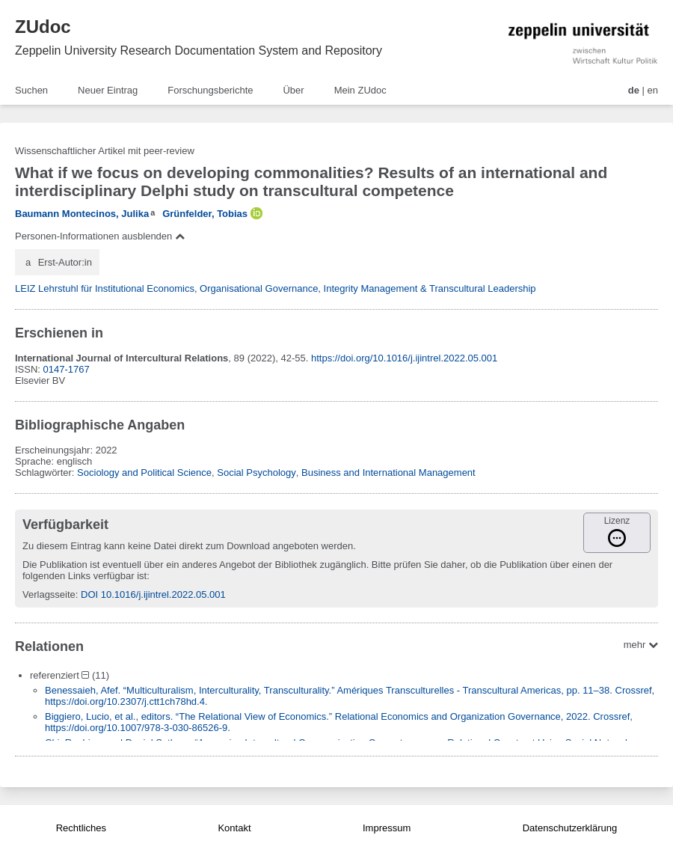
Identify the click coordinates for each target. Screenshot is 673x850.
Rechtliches (81, 828)
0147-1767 (66, 369)
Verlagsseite (49, 594)
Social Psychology (256, 472)
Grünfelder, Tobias (205, 213)
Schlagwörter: (46, 472)
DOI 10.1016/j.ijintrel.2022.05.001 (153, 594)
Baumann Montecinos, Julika (82, 213)
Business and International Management (388, 472)
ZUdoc (43, 26)
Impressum (387, 828)
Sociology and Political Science (144, 472)
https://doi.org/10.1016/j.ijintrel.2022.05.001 (404, 358)
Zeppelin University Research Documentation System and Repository (198, 50)
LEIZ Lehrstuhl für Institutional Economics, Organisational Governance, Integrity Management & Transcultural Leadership (275, 288)
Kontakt (234, 828)
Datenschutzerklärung (570, 828)
